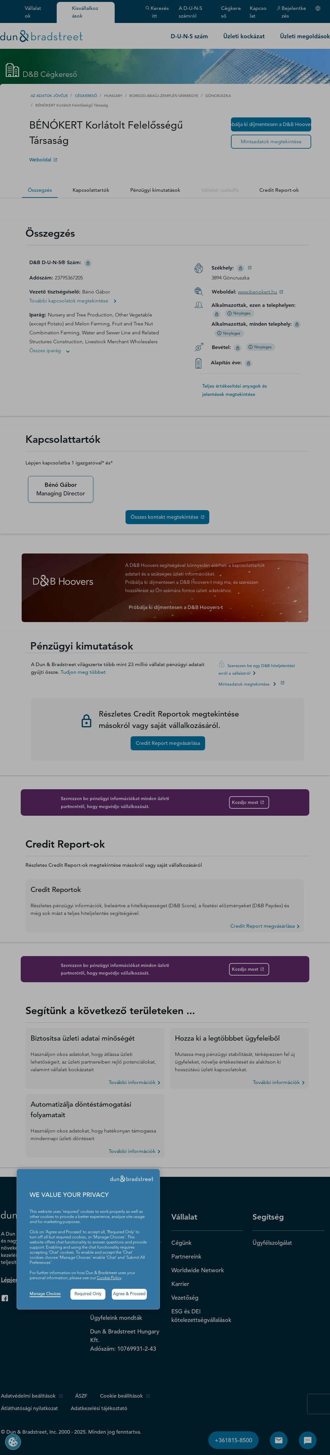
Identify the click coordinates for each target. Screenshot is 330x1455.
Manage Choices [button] (45, 1294)
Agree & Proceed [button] (129, 1294)
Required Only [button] (88, 1294)
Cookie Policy (109, 1278)
